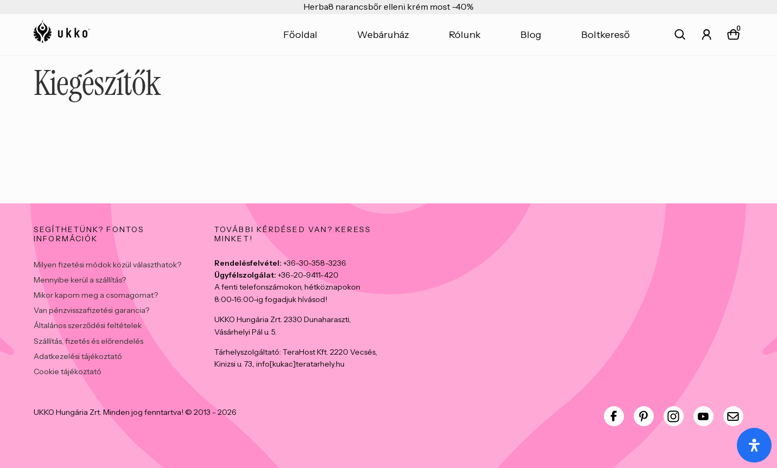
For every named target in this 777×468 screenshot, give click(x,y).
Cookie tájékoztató (67, 371)
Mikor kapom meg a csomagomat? (96, 295)
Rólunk (465, 35)
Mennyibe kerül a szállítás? (80, 280)
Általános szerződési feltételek (88, 325)
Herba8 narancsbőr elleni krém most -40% (388, 6)
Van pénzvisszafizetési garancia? (91, 310)
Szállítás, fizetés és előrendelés (88, 341)
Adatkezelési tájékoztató (78, 356)
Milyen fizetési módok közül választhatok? (107, 265)
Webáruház (383, 35)
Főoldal (300, 35)
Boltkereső (605, 35)
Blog (531, 35)
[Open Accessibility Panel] (754, 445)
